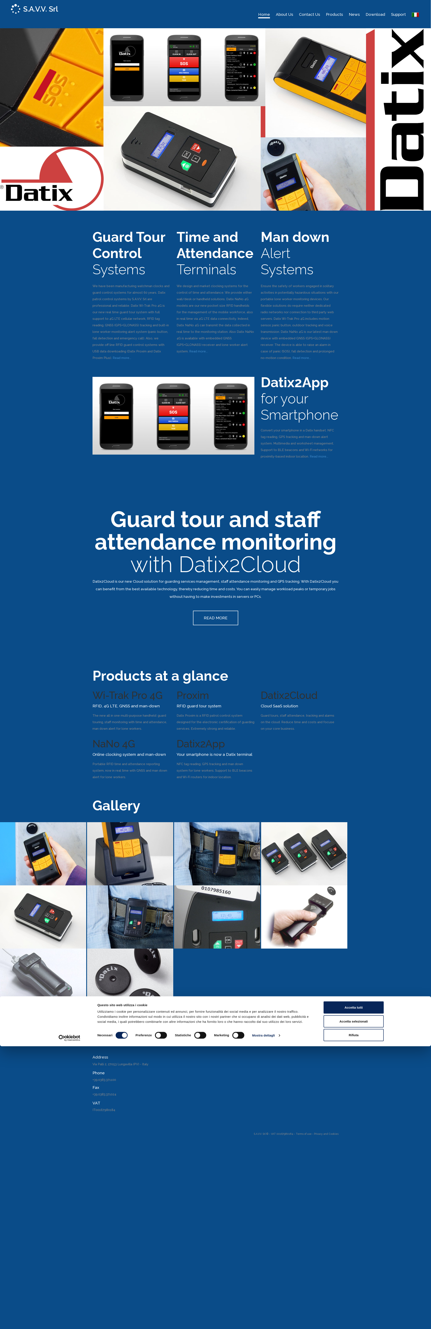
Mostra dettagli (263, 690)
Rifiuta (354, 690)
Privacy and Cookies (326, 1133)
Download (375, 14)
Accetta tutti (354, 663)
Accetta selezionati (353, 676)
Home (264, 14)
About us (284, 14)
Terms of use (304, 1133)
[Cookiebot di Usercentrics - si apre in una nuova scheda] (69, 693)
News (354, 14)
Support (398, 14)
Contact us (309, 14)
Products (334, 14)
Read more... (122, 358)
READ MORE (215, 618)
